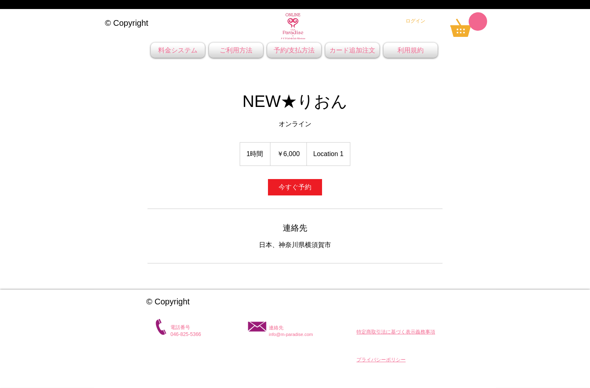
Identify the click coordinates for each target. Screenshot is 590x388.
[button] (395, 332)
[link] (468, 24)
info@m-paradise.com (291, 334)
